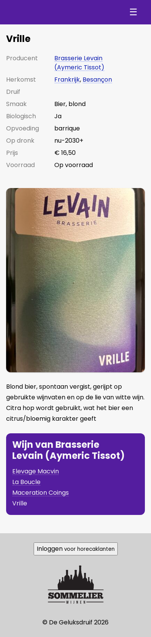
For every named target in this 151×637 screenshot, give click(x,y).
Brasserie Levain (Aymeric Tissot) (79, 63)
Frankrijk (67, 79)
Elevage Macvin (35, 471)
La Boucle (26, 482)
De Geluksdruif (46, 12)
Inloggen (76, 548)
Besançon (97, 79)
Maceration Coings (40, 492)
